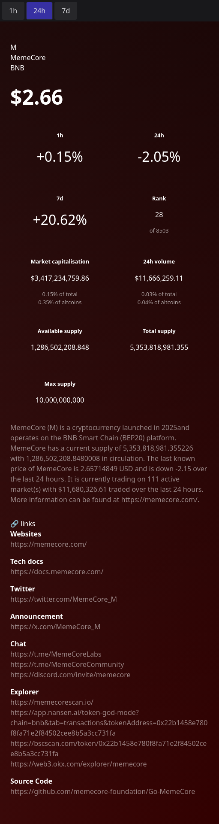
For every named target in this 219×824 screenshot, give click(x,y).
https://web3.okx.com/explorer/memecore (78, 764)
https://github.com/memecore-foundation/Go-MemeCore (102, 791)
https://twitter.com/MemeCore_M (63, 599)
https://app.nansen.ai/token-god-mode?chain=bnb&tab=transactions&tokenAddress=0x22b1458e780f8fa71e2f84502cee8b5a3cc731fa (108, 723)
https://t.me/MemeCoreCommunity (67, 664)
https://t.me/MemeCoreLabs (56, 654)
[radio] (13, 11)
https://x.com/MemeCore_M (55, 626)
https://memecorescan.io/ (51, 702)
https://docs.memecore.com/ (57, 571)
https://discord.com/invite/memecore (70, 674)
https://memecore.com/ (48, 544)
